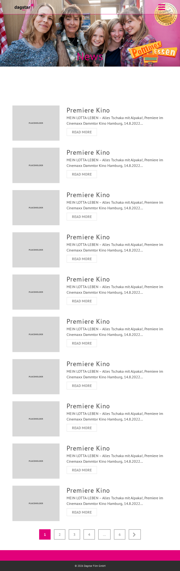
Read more (82, 132)
